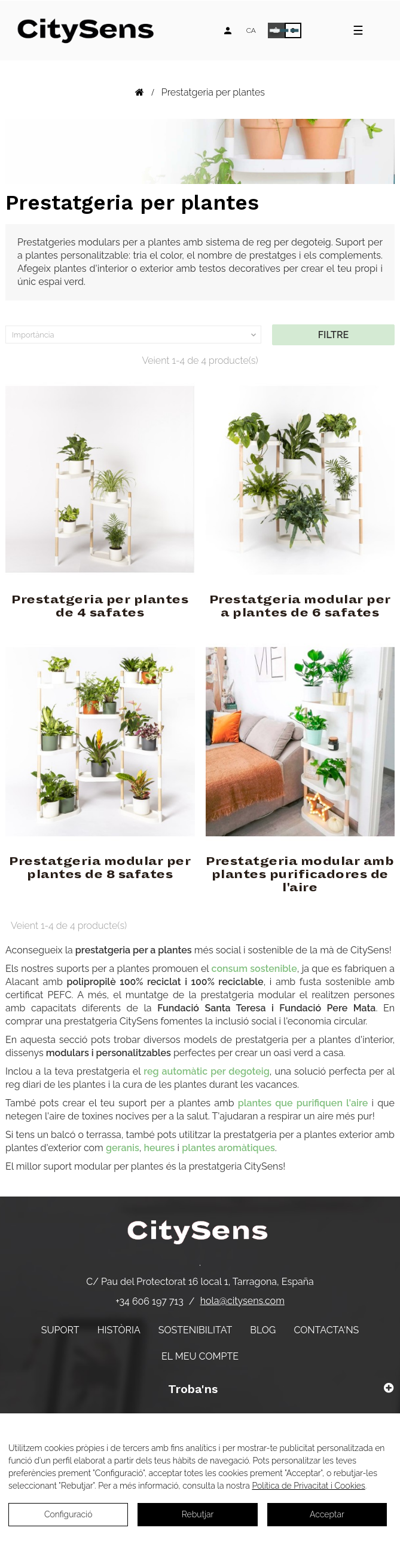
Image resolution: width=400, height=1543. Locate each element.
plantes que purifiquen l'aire (303, 1103)
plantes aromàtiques (228, 1148)
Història (119, 1330)
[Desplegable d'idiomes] (251, 30)
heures (159, 1148)
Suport (60, 1330)
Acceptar (327, 1514)
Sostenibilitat (195, 1330)
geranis (122, 1148)
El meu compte (200, 1356)
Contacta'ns (326, 1330)
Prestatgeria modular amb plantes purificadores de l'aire (300, 874)
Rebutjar (198, 1514)
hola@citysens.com (242, 1300)
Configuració (68, 1514)
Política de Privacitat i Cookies (308, 1485)
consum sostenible (254, 968)
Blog (263, 1330)
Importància (135, 335)
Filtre (333, 334)
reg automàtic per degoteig (206, 1071)
